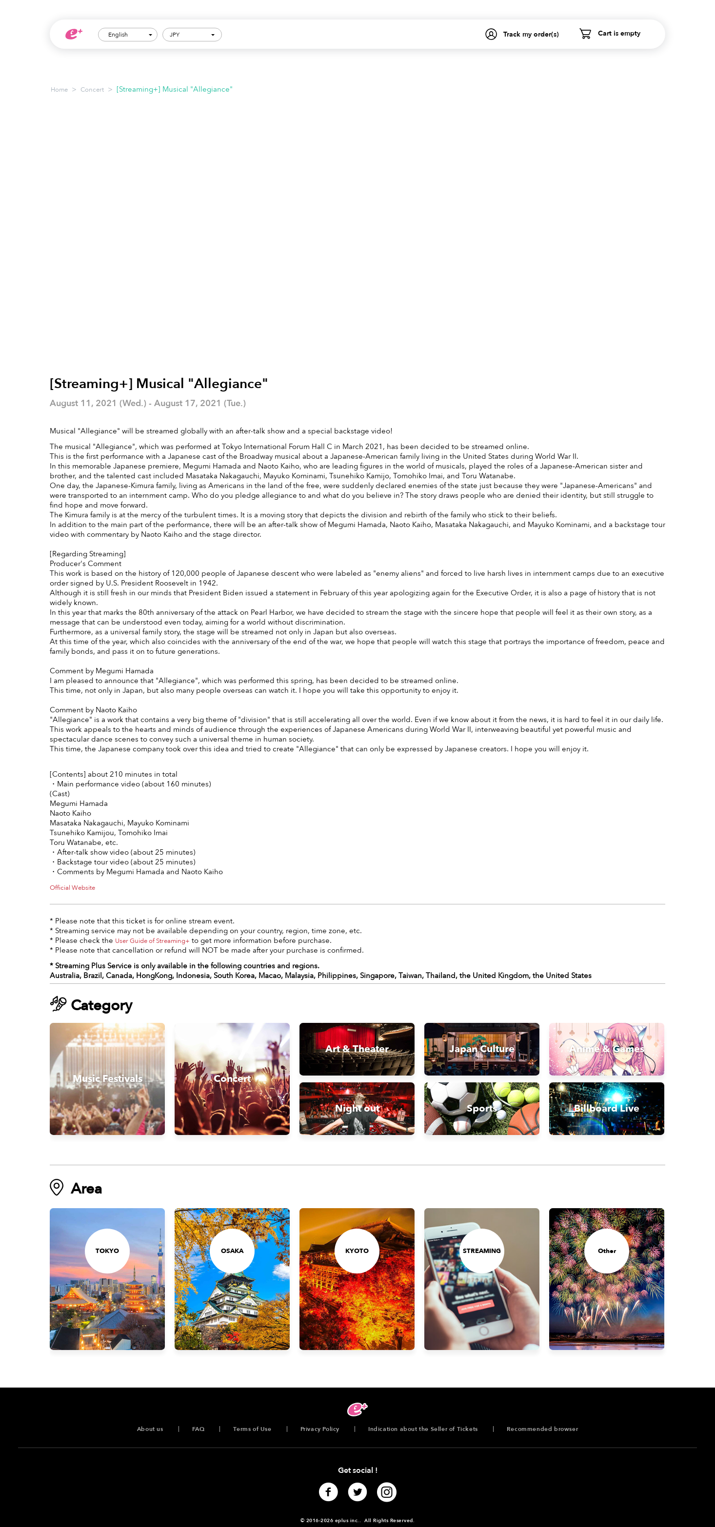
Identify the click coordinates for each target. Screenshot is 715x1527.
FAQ (198, 1429)
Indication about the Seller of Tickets (423, 1429)
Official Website (72, 887)
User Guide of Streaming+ (152, 941)
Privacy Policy (319, 1429)
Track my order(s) (531, 34)
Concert (92, 89)
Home (59, 89)
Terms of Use (252, 1429)
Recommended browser (542, 1429)
